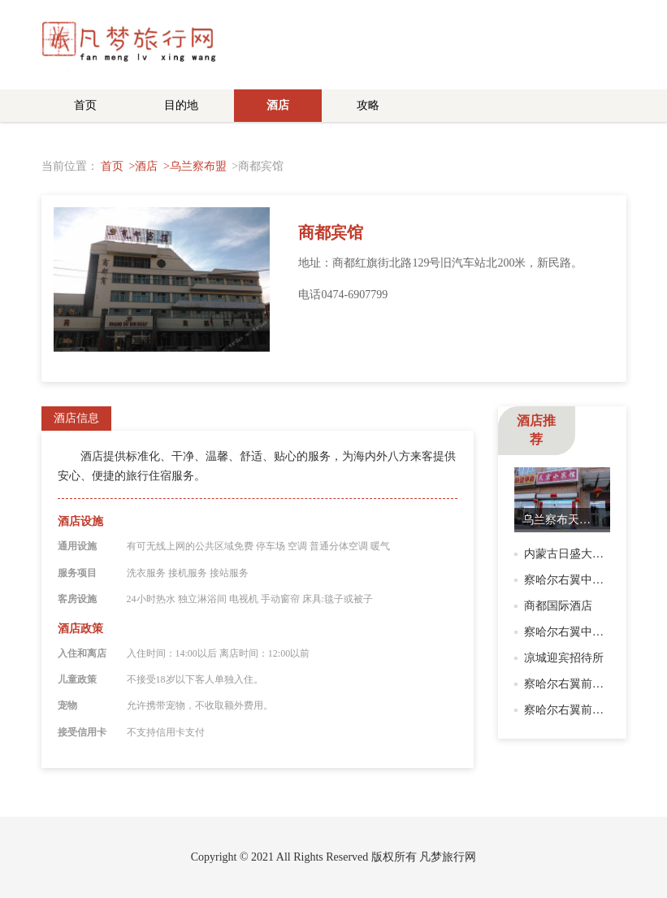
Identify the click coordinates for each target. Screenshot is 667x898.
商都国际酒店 (558, 606)
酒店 (277, 105)
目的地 (181, 105)
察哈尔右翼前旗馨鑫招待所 (592, 710)
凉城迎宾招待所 (564, 658)
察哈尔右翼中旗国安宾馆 (586, 580)
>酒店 (143, 166)
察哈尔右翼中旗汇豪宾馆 (586, 632)
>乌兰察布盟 (195, 166)
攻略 (368, 105)
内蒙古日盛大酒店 (569, 554)
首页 (85, 105)
